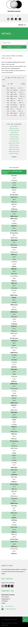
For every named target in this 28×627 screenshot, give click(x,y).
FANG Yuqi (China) (14, 128)
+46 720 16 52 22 (7, 606)
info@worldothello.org (8, 609)
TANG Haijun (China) (14, 147)
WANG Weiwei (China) (14, 149)
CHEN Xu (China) (14, 126)
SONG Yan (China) (14, 145)
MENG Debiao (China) (14, 143)
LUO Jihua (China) (14, 141)
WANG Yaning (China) (14, 151)
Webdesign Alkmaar (10, 619)
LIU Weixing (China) (14, 139)
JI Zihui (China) (14, 132)
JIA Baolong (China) (14, 134)
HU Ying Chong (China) (14, 130)
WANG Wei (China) (14, 153)
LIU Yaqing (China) (14, 136)
